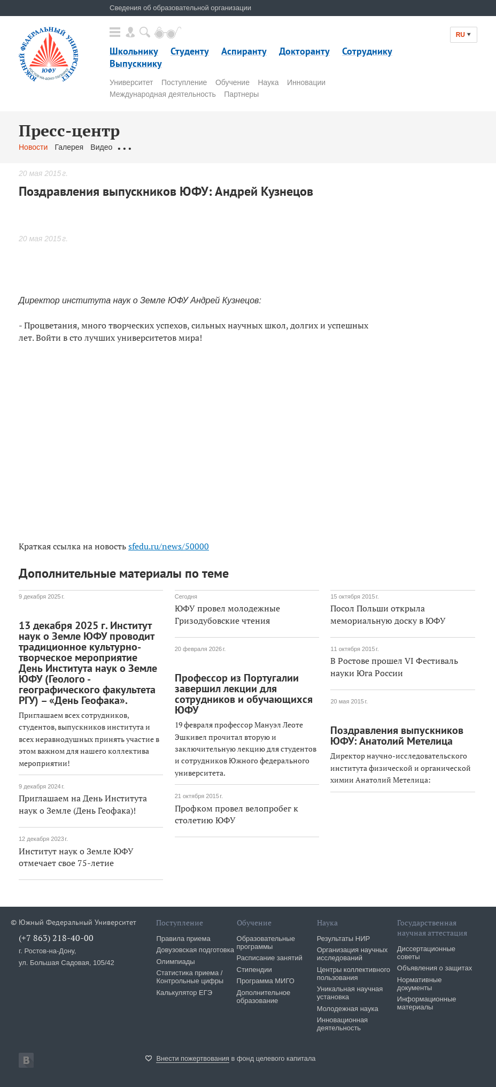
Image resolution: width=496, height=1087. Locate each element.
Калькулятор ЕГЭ (184, 993)
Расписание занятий (270, 958)
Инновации (306, 82)
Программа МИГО (265, 981)
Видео (101, 147)
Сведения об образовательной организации (180, 8)
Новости (33, 147)
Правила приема (183, 939)
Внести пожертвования (192, 1058)
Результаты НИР (343, 939)
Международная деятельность (163, 94)
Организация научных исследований (352, 954)
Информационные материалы (426, 1003)
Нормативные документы (419, 984)
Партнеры (241, 94)
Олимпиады (175, 962)
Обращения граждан (155, 147)
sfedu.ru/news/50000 (168, 546)
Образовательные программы (266, 943)
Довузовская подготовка (195, 950)
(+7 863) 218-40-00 (56, 938)
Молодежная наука (347, 1009)
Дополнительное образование (264, 997)
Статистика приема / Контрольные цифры (189, 977)
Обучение (232, 82)
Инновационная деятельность (342, 1024)
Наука (268, 82)
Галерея (69, 147)
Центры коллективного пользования (353, 974)
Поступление (184, 82)
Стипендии (254, 970)
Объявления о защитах (434, 968)
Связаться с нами (229, 147)
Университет (131, 82)
